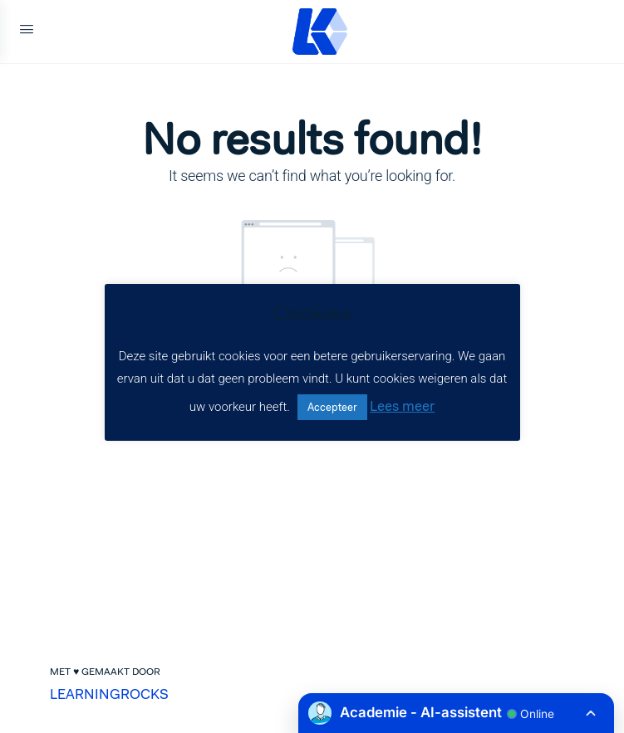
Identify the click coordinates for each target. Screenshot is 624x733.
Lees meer (402, 406)
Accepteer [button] (332, 407)
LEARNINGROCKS (109, 694)
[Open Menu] (27, 31)
